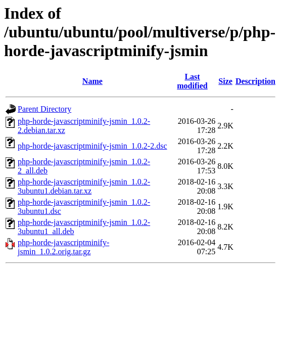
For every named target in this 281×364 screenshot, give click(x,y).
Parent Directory (44, 109)
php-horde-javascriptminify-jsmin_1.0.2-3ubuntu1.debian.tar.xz (84, 186)
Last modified (192, 81)
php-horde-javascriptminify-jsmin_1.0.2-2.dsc (92, 146)
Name (92, 81)
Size (225, 81)
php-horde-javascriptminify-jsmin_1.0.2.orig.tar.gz (63, 247)
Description (255, 81)
